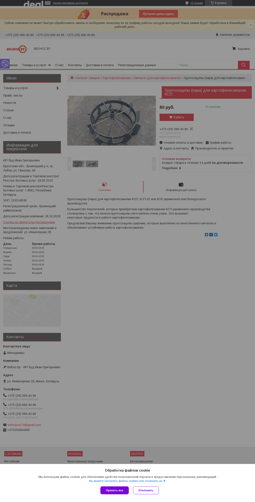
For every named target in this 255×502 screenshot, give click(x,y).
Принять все (114, 490)
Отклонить (146, 490)
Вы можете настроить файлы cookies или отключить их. (126, 481)
